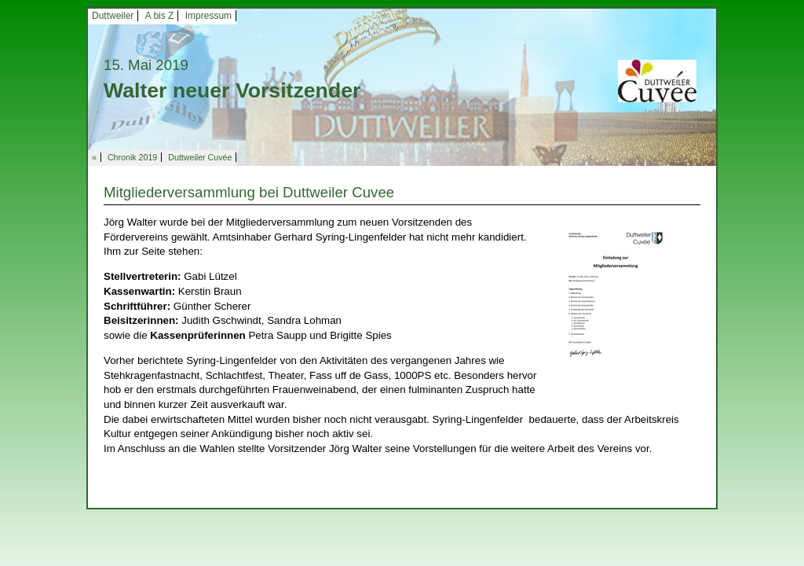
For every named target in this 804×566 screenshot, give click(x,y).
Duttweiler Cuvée (200, 157)
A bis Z (159, 15)
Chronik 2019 (132, 157)
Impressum (208, 15)
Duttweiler (112, 15)
